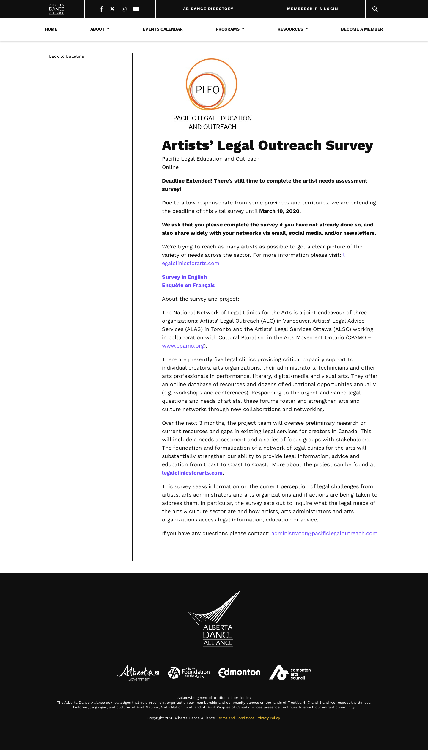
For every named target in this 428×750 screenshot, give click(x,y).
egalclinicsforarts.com (190, 263)
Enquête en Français (188, 285)
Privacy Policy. (269, 718)
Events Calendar (163, 29)
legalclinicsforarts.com (192, 473)
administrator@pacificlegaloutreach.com (324, 533)
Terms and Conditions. (236, 718)
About (97, 29)
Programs (228, 29)
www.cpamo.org (183, 346)
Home (51, 29)
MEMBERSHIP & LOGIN (312, 9)
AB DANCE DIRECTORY (208, 9)
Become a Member (362, 29)
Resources (290, 29)
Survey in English (184, 277)
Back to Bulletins (66, 56)
